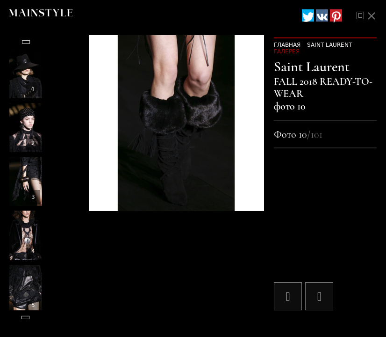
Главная (287, 45)
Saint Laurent (329, 45)
